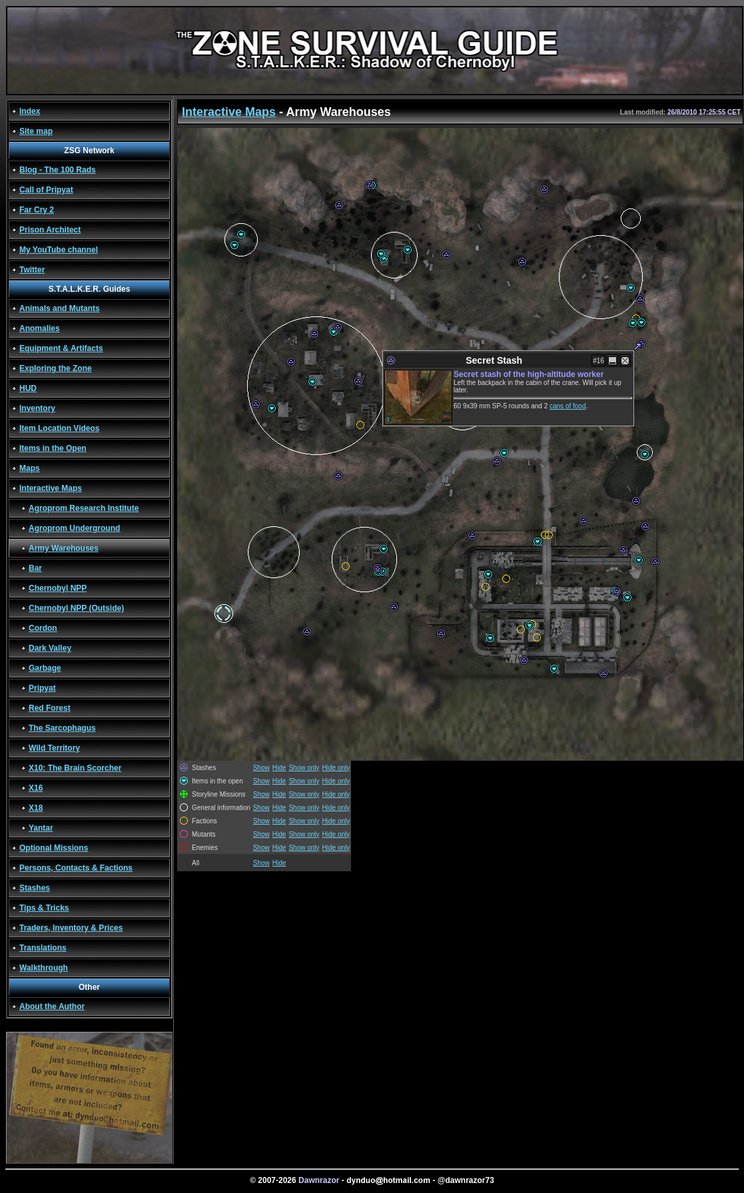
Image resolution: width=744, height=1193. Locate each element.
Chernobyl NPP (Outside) (76, 608)
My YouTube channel (58, 249)
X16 (36, 788)
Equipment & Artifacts (61, 348)
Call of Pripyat (46, 190)
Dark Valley (50, 648)
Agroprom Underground (74, 528)
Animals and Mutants (59, 308)
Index (29, 111)
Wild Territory (54, 748)
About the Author (52, 1006)
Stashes (34, 888)
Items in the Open (53, 448)
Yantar (41, 828)
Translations (43, 948)
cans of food (567, 406)
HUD (28, 388)
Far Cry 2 (36, 209)
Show (261, 767)
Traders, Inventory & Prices (71, 928)
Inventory (37, 408)
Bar (35, 568)
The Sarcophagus (62, 728)
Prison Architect (50, 229)
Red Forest (50, 708)
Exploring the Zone (55, 368)
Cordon (43, 628)
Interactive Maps (50, 488)
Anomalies (39, 328)
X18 (36, 808)
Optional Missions (53, 848)
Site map (36, 131)
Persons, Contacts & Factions (76, 868)
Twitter (32, 269)
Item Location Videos (59, 428)
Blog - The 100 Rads (57, 170)
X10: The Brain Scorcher (75, 768)
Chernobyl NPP (58, 588)
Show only (303, 767)
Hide (279, 767)
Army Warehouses (64, 548)
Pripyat (42, 688)
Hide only (336, 767)
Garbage (45, 668)
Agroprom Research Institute (84, 508)
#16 (598, 360)
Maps (29, 468)
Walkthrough (43, 968)
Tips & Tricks (44, 908)
